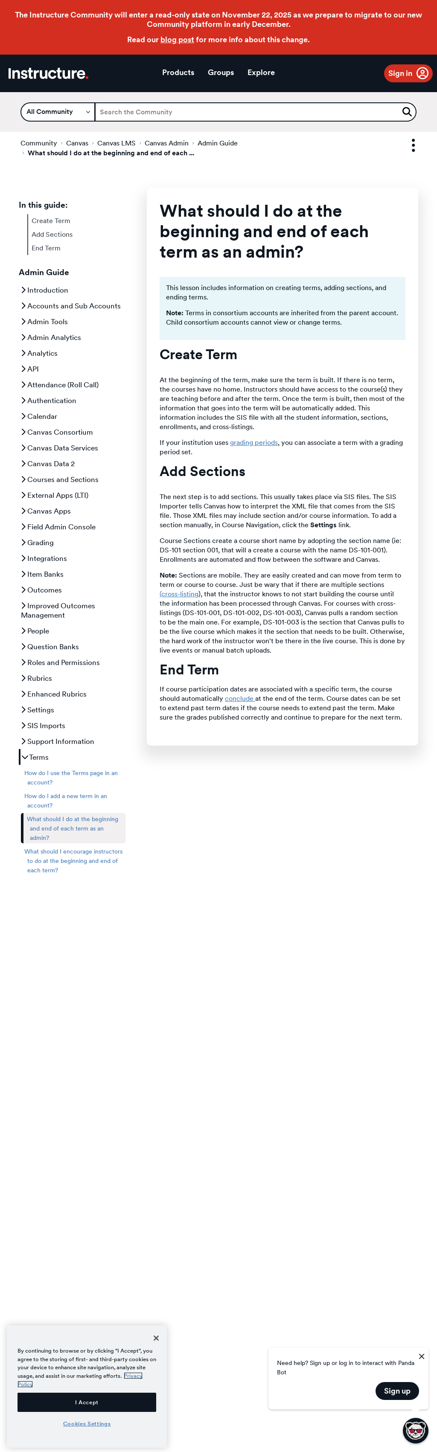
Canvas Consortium (57, 432)
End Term (46, 248)
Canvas (77, 143)
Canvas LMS (116, 143)
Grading (37, 542)
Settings (37, 710)
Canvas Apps (46, 511)
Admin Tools (44, 321)
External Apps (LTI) (54, 495)
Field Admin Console (58, 527)
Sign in (400, 73)
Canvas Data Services (59, 448)
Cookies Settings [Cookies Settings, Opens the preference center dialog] (87, 1423)
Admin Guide (218, 143)
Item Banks (42, 574)
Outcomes (41, 590)
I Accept (87, 1402)
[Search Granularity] (57, 112)
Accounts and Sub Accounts (71, 306)
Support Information (57, 741)
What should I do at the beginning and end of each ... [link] (111, 153)
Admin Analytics (51, 337)
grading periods (254, 443)
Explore (261, 72)
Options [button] (406, 146)
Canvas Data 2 (48, 463)
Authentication (48, 400)
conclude (240, 698)
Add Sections (52, 234)
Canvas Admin (167, 143)
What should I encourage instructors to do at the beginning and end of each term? (73, 861)
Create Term (51, 221)
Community (38, 143)
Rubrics (36, 678)
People (35, 631)
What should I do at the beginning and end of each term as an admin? (72, 828)
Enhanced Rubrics (54, 694)
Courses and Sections (60, 479)
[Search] (256, 112)
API (30, 369)
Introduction (44, 290)
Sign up (397, 1390)
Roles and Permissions (60, 662)
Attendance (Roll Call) (60, 384)
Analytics (39, 353)
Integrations (44, 558)
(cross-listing (179, 594)
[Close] (156, 1338)
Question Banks (50, 646)
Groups (221, 72)
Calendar (39, 416)
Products (178, 72)
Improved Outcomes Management (58, 610)
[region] (87, 1386)
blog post (177, 39)
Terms (35, 757)
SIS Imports (43, 725)
